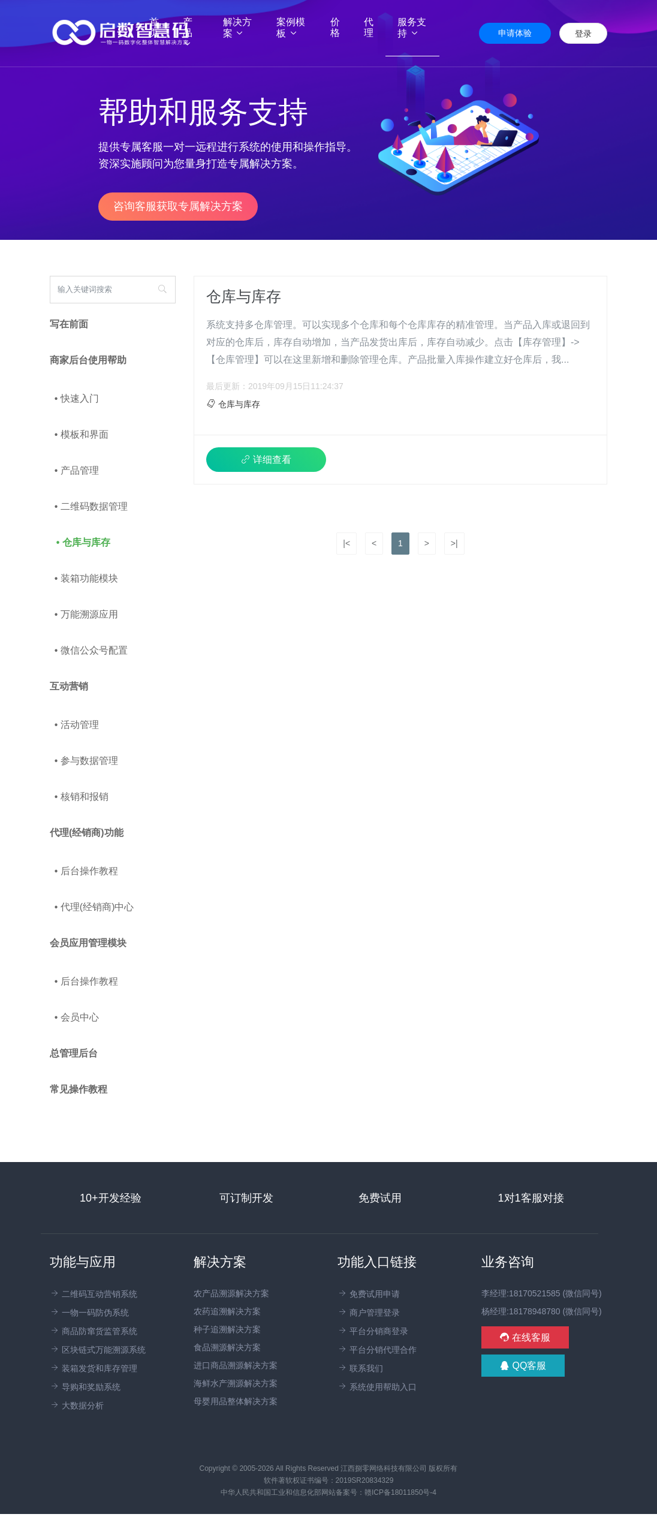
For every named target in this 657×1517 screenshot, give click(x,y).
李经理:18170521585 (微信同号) (541, 1293)
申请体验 (515, 33)
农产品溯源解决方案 (231, 1293)
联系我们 (360, 1368)
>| (454, 543)
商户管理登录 (368, 1312)
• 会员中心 (77, 1017)
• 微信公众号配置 (91, 650)
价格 (335, 27)
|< (346, 543)
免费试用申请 (368, 1294)
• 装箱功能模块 (86, 578)
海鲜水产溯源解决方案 (236, 1383)
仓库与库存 (243, 296)
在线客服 (525, 1337)
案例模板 (290, 27)
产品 (187, 33)
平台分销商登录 (372, 1331)
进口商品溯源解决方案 (236, 1365)
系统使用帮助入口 (377, 1387)
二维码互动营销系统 (93, 1294)
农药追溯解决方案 (227, 1311)
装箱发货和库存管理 (93, 1368)
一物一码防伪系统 (89, 1312)
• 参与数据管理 (86, 761)
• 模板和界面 (82, 434)
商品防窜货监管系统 (93, 1331)
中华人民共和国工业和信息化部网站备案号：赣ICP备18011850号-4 (328, 1492)
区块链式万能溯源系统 (98, 1350)
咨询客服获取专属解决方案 (178, 206)
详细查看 (266, 460)
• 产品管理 (77, 470)
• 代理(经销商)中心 (94, 907)
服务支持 (411, 27)
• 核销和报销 (82, 796)
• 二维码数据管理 (91, 506)
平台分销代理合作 (377, 1350)
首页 (160, 27)
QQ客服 (523, 1366)
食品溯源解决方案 (227, 1347)
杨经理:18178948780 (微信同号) (541, 1311)
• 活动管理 (77, 725)
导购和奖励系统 (85, 1387)
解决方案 (237, 27)
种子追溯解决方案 (227, 1329)
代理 (368, 27)
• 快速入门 (77, 398)
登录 (583, 33)
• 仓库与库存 (83, 542)
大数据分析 (77, 1405)
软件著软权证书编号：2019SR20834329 (329, 1480)
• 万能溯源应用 (86, 614)
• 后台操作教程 (86, 871)
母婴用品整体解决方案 (236, 1401)
